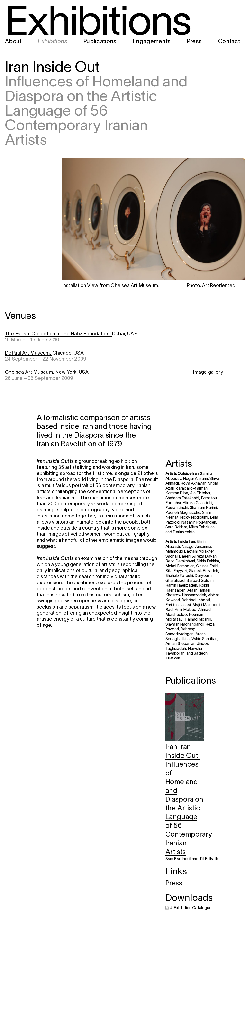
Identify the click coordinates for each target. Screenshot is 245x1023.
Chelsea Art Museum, (30, 372)
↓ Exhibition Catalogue (190, 908)
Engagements (152, 41)
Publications (99, 41)
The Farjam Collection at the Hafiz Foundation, (58, 334)
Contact (229, 41)
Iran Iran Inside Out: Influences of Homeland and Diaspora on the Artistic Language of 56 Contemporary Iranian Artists (188, 799)
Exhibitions (52, 41)
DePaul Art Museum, (28, 353)
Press (194, 41)
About (13, 41)
